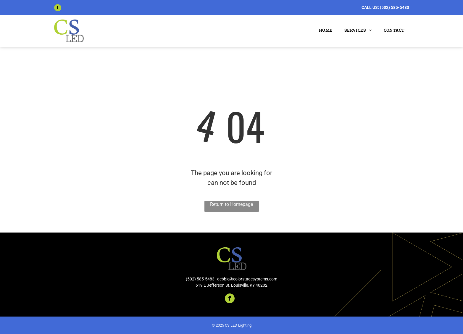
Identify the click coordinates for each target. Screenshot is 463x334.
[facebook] (57, 8)
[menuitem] (324, 30)
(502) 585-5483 (394, 7)
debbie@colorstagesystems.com (247, 279)
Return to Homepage (231, 204)
